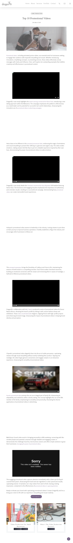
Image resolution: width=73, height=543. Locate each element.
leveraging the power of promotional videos (29, 444)
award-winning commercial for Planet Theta (41, 101)
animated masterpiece (15, 267)
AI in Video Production (20, 524)
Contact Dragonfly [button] (35, 496)
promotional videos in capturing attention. (46, 486)
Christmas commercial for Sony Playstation (39, 185)
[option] (21, 517)
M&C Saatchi (28, 309)
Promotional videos (11, 55)
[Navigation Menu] (70, 3)
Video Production (36, 13)
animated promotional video (34, 143)
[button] (7, 520)
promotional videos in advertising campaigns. (29, 108)
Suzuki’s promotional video (13, 395)
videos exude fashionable (25, 314)
